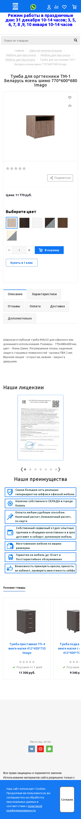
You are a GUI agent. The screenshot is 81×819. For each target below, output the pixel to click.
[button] (25, 469)
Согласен (67, 799)
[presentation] (22, 468)
